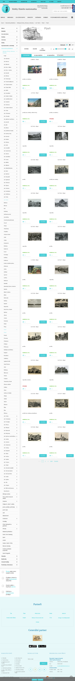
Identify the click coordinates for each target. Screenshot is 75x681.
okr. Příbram (6, 427)
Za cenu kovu (4, 34)
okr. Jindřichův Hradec (8, 130)
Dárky (2, 42)
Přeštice (5, 344)
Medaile (3, 31)
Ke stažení (18, 661)
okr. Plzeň (37, 23)
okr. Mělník (6, 162)
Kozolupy (6, 254)
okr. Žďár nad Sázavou (9, 488)
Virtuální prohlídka (20, 669)
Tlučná (5, 375)
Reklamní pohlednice (7, 531)
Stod (5, 367)
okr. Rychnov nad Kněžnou (9, 436)
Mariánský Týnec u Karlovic (10, 286)
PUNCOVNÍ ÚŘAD (11, 617)
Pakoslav (6, 321)
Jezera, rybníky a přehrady (9, 507)
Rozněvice (6, 355)
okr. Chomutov (7, 113)
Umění (4, 540)
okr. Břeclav (6, 76)
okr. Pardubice (7, 191)
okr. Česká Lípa (7, 78)
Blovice (5, 205)
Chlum (5, 225)
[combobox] (73, 45)
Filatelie (3, 556)
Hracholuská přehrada (9, 220)
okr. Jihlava (6, 127)
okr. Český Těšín (7, 87)
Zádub (5, 398)
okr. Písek (6, 197)
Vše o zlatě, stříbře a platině (6, 670)
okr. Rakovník (7, 430)
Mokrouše (6, 298)
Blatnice (5, 202)
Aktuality (4, 658)
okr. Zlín (5, 482)
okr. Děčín (6, 90)
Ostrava (3, 40)
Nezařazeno (6, 491)
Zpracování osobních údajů (20, 672)
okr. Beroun (6, 61)
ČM (11, 613)
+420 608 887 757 (66, 8)
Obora (5, 315)
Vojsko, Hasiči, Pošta (7, 543)
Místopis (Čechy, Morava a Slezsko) (25, 23)
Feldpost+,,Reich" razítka (8, 504)
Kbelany (5, 246)
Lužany (5, 277)
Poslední (56, 461)
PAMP (24, 617)
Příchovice (6, 347)
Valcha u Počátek (7, 393)
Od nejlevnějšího (38, 55)
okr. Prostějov (7, 421)
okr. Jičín (5, 125)
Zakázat (40, 679)
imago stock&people (64, 617)
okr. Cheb (6, 110)
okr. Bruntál (6, 73)
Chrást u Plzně (7, 234)
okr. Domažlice (7, 93)
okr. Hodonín (6, 101)
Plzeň (43, 23)
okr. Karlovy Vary (7, 133)
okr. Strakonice (7, 445)
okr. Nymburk (7, 179)
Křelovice (6, 266)
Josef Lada (5, 510)
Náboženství (5, 515)
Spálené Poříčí (7, 361)
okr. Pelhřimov (7, 194)
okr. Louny (6, 159)
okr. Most (6, 171)
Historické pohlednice (10, 23)
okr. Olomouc (7, 182)
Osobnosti (5, 518)
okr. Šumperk (7, 450)
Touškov (6, 378)
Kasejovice (6, 243)
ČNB (24, 613)
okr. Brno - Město (7, 67)
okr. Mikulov (6, 165)
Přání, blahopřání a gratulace (7, 525)
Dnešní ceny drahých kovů (6, 665)
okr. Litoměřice (7, 156)
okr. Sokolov (6, 442)
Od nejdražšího (51, 55)
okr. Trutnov (6, 462)
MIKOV (64, 613)
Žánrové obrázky (6, 546)
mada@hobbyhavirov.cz (65, 5)
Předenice (6, 341)
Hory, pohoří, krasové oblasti (8, 497)
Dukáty (3, 37)
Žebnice (5, 404)
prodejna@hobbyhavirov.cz (63, 666)
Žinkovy (5, 413)
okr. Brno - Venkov (8, 70)
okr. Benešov (7, 58)
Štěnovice (6, 372)
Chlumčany (6, 228)
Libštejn (5, 272)
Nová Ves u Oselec (8, 309)
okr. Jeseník (6, 122)
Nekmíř (5, 303)
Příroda (4, 528)
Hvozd (5, 223)
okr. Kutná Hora (7, 150)
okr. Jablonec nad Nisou (9, 119)
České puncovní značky (5, 662)
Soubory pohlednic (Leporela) (7, 549)
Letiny (5, 269)
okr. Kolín (6, 145)
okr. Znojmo (6, 485)
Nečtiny (5, 300)
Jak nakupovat (19, 658)
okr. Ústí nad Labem (8, 470)
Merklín (5, 289)
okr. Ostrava (6, 188)
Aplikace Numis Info (20, 667)
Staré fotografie (6, 553)
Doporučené (26, 55)
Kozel (5, 251)
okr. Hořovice (7, 104)
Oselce (5, 318)
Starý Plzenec (7, 364)
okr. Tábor (6, 453)
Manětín (5, 283)
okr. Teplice (6, 459)
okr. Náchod (6, 174)
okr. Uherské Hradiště (8, 468)
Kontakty (18, 663)
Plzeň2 (5, 335)
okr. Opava (6, 185)
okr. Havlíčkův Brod (8, 99)
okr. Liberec (6, 153)
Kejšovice (6, 249)
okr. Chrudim (6, 116)
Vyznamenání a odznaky (7, 45)
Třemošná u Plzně (8, 381)
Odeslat (43, 663)
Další (51, 461)
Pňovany (6, 338)
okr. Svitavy (6, 447)
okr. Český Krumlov (8, 84)
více (54, 678)
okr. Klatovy (6, 142)
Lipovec (5, 274)
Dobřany (6, 211)
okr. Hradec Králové (8, 107)
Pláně (5, 323)
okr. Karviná (6, 136)
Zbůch (5, 401)
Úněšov (5, 387)
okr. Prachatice (7, 419)
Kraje (5, 55)
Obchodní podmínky (7, 668)
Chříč (5, 237)
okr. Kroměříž (7, 148)
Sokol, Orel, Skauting (7, 534)
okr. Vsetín (6, 476)
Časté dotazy (5, 660)
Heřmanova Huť (7, 214)
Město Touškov (7, 292)
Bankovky (3, 559)
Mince (3, 28)
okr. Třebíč (6, 465)
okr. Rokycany (7, 433)
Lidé (4, 512)
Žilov (5, 410)
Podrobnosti (70, 121)
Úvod (2, 23)
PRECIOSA (37, 613)
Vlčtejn (5, 396)
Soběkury (6, 358)
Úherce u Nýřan (7, 384)
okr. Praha (6, 416)
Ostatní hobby (5, 562)
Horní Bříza (6, 217)
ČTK (51, 617)
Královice (6, 260)
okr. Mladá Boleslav (8, 168)
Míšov (5, 295)
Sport (4, 537)
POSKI (37, 622)
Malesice (6, 280)
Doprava (5, 501)
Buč (4, 208)
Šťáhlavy (6, 370)
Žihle (5, 407)
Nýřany (5, 312)
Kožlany (5, 257)
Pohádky (5, 521)
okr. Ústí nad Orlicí (8, 473)
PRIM (50, 613)
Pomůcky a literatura (6, 564)
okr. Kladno (6, 139)
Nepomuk (6, 306)
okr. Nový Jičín (7, 176)
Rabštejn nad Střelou (8, 349)
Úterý (5, 390)
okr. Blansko (6, 64)
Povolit (34, 679)
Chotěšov (6, 231)
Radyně (5, 352)
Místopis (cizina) (6, 494)
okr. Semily (6, 439)
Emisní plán (18, 660)
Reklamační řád (6, 672)
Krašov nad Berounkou (9, 263)
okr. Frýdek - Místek (8, 96)
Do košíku (43, 88)
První (39, 461)
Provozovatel (19, 665)
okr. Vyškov (6, 479)
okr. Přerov (6, 424)
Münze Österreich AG (37, 617)
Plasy (5, 326)
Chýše (5, 240)
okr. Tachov (6, 456)
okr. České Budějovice (8, 81)
